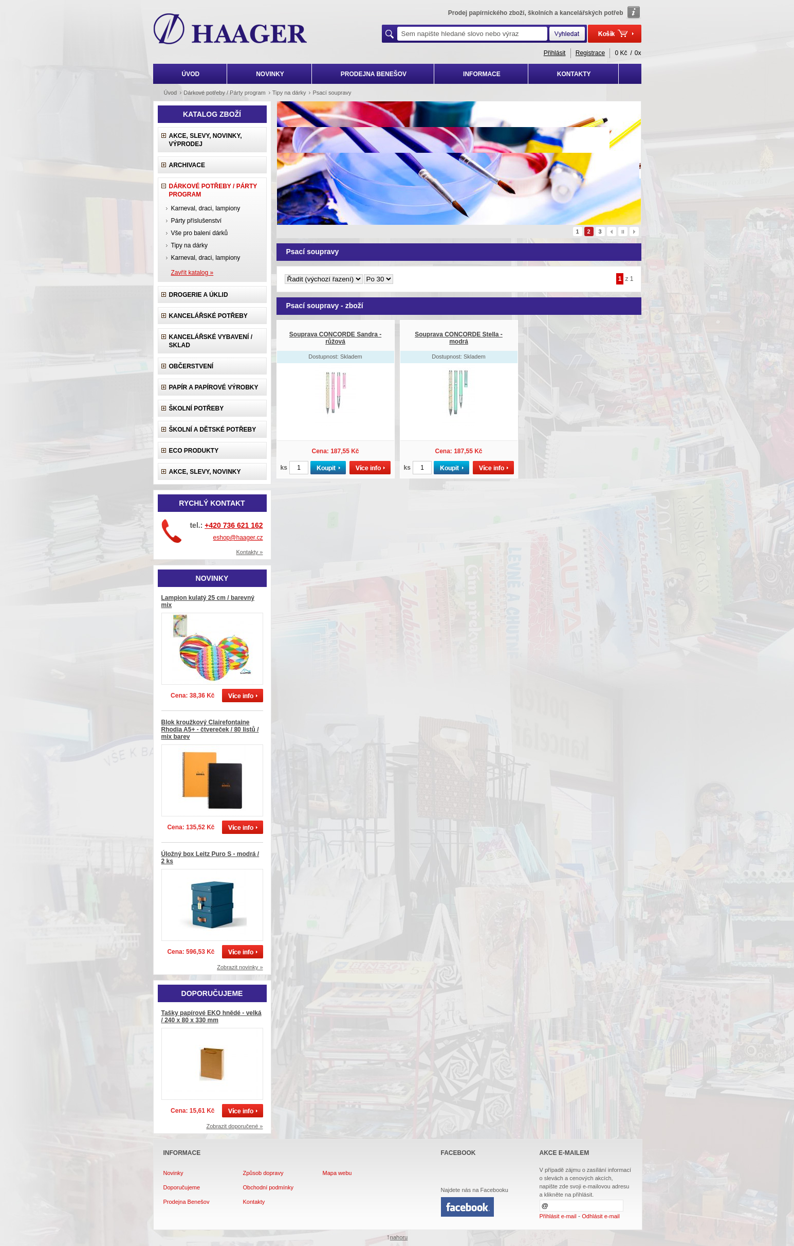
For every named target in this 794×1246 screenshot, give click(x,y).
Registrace (590, 53)
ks (284, 467)
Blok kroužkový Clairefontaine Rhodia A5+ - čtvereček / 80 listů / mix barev (210, 729)
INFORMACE (482, 74)
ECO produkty (194, 450)
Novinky (173, 1173)
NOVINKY (270, 74)
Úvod (170, 93)
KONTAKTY (574, 74)
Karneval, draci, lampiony (206, 208)
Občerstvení (191, 366)
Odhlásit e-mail (600, 1216)
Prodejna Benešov (186, 1202)
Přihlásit (555, 53)
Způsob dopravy (263, 1173)
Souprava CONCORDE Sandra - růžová (335, 338)
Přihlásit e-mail (558, 1216)
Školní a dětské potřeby (212, 429)
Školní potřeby (196, 408)
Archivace (187, 165)
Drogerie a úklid (198, 294)
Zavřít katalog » (192, 272)
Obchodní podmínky (268, 1187)
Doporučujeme (181, 1187)
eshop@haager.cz (238, 537)
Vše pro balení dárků (199, 233)
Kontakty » (249, 552)
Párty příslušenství (196, 220)
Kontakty (254, 1202)
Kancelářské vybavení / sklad (210, 341)
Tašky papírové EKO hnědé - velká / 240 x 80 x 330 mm (211, 1016)
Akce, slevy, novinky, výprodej (205, 140)
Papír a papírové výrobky (213, 387)
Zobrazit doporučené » (234, 1126)
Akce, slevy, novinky (205, 471)
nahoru (399, 1237)
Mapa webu (337, 1173)
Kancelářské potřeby (208, 315)
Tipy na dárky (189, 245)
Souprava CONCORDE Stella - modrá (459, 338)
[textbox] (472, 33)
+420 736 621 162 (234, 525)
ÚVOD (191, 74)
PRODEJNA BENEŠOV (374, 74)
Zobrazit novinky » (240, 967)
